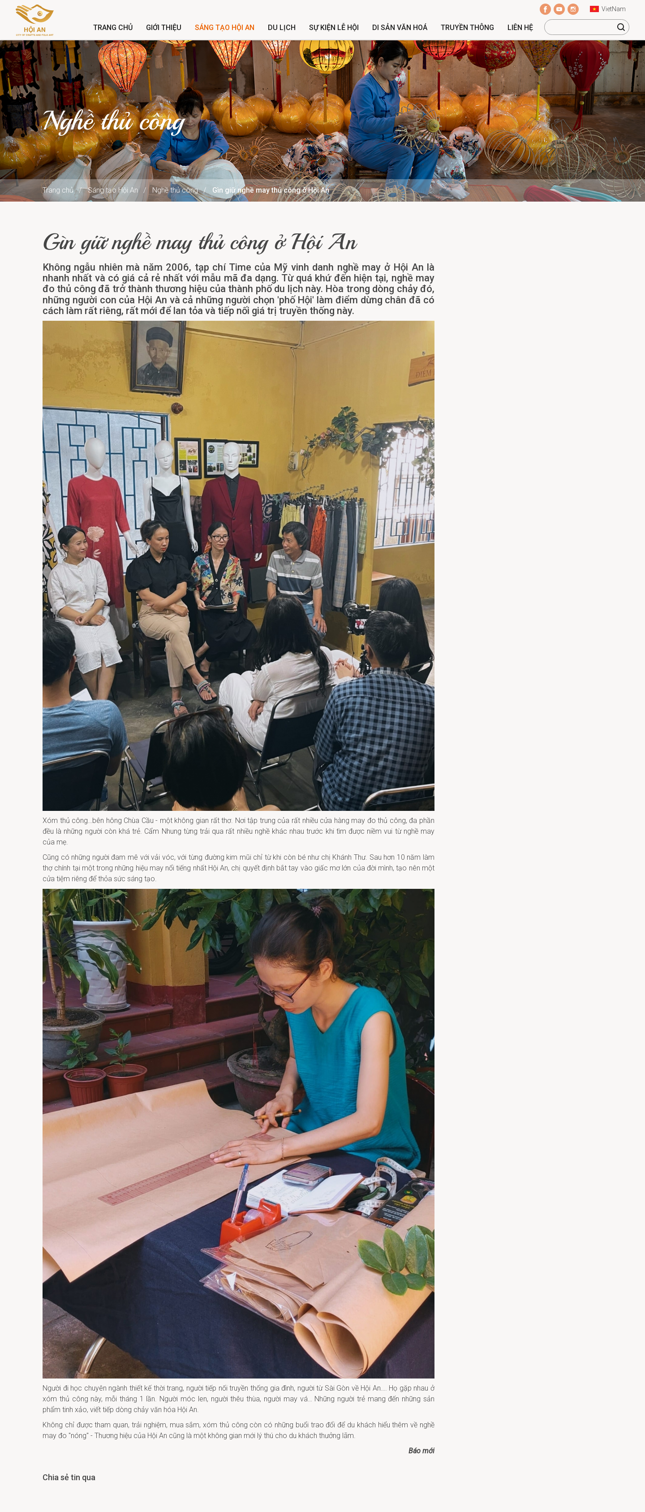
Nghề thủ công (175, 190)
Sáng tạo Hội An (224, 27)
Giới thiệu (163, 27)
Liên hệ (520, 27)
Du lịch (282, 27)
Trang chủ (113, 27)
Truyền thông (467, 27)
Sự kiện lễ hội (334, 27)
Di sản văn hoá (399, 27)
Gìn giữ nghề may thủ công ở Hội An (270, 190)
